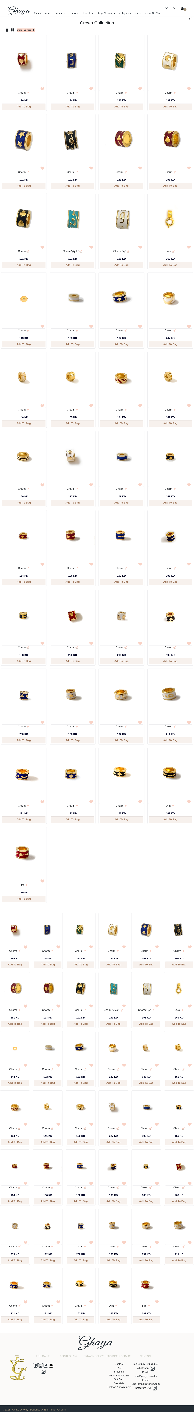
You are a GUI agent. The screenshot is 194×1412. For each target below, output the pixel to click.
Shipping (119, 1371)
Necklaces (60, 13)
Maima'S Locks (42, 13)
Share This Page (26, 30)
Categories (125, 13)
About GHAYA (152, 13)
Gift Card (119, 1379)
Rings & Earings (106, 13)
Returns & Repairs (118, 1375)
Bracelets (88, 13)
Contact (119, 1364)
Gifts (138, 13)
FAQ (119, 1367)
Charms (74, 13)
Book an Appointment (119, 1387)
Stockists (119, 1383)
